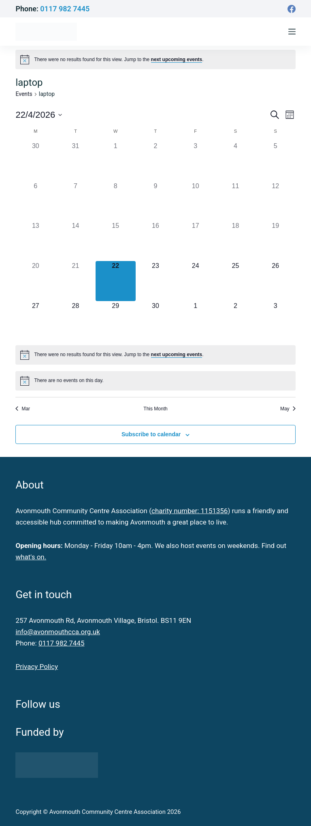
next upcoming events (176, 59)
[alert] (118, 59)
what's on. (30, 557)
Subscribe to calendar (151, 434)
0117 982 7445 (64, 8)
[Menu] (292, 31)
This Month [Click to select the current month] (155, 409)
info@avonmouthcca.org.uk (57, 632)
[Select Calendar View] (290, 115)
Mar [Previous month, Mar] (22, 409)
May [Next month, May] (288, 409)
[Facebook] (292, 9)
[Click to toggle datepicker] (38, 114)
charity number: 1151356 (189, 511)
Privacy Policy (36, 666)
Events (23, 94)
